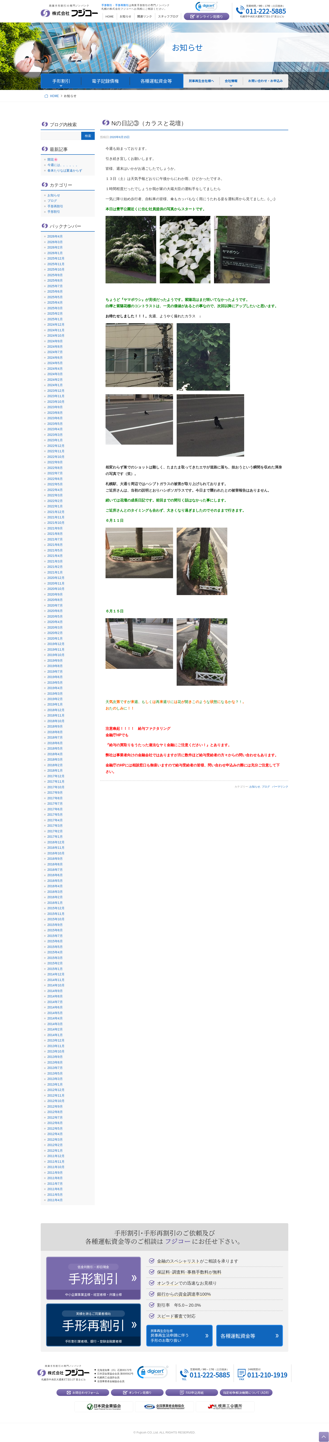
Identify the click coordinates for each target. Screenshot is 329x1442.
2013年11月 (56, 1046)
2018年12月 (56, 710)
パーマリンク (280, 786)
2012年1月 (55, 1150)
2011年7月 (55, 1183)
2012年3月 (55, 1139)
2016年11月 (56, 847)
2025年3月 (55, 308)
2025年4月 (55, 302)
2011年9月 (55, 1172)
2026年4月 (55, 236)
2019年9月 (55, 660)
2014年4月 (55, 1018)
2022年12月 (56, 446)
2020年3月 (55, 627)
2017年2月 (55, 831)
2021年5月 (55, 550)
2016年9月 (55, 858)
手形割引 (53, 211)
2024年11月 (56, 330)
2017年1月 (55, 836)
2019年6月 (55, 677)
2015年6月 (55, 941)
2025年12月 (56, 258)
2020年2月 (55, 633)
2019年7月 (55, 671)
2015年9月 (55, 925)
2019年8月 (55, 666)
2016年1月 (55, 903)
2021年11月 (56, 517)
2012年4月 (55, 1134)
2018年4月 (55, 754)
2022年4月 (55, 490)
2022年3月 (55, 495)
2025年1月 (55, 319)
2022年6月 (55, 479)
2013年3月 (55, 1079)
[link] (206, 7)
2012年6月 (55, 1123)
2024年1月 (55, 385)
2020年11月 (56, 583)
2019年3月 (55, 693)
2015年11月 (56, 914)
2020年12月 (56, 578)
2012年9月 (55, 1106)
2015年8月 (55, 930)
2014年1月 (55, 1035)
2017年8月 (55, 798)
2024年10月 (56, 335)
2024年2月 (55, 379)
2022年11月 (56, 451)
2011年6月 (55, 1189)
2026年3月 (55, 242)
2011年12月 (56, 1156)
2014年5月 (55, 1013)
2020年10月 (56, 589)
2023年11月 (56, 396)
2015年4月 (55, 952)
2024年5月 (55, 363)
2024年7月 (55, 352)
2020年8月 (55, 600)
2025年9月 (55, 275)
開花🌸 (52, 159)
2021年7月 (55, 539)
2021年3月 (55, 561)
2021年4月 (55, 556)
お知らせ (254, 786)
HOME (54, 96)
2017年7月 (55, 803)
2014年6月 (55, 1007)
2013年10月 (56, 1051)
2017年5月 (55, 814)
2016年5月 (55, 880)
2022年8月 (55, 468)
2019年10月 (56, 655)
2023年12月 (56, 390)
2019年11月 (56, 649)
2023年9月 (55, 407)
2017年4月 (55, 820)
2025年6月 (55, 291)
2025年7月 (55, 286)
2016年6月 (55, 875)
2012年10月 (56, 1101)
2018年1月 (55, 770)
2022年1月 (55, 506)
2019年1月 (55, 704)
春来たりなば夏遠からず (64, 170)
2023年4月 (55, 429)
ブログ (266, 786)
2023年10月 (56, 401)
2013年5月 (55, 1073)
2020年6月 (55, 611)
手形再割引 (55, 206)
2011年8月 (55, 1178)
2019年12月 (56, 644)
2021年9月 (55, 528)
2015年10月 (56, 919)
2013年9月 (55, 1057)
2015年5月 (55, 947)
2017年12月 (56, 776)
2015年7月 (55, 936)
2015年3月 (55, 958)
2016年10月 (56, 853)
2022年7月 (55, 473)
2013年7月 (55, 1068)
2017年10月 (56, 787)
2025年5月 (55, 297)
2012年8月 (55, 1112)
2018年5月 (55, 748)
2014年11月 (56, 980)
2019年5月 (55, 682)
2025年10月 (56, 269)
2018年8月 (55, 732)
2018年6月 (55, 743)
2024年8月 (55, 346)
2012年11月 (56, 1095)
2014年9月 (55, 991)
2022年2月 (55, 501)
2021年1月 (55, 572)
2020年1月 (55, 638)
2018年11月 (56, 715)
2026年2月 (55, 247)
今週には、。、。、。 (63, 165)
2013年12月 (56, 1040)
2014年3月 (55, 1024)
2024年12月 (56, 324)
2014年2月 (55, 1029)
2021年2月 (55, 567)
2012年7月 (55, 1117)
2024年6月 (55, 357)
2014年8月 (55, 996)
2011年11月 (56, 1161)
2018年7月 (55, 737)
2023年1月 (55, 440)
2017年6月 (55, 809)
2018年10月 (56, 721)
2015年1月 (55, 969)
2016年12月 (56, 842)
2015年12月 (56, 908)
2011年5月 (55, 1194)
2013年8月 (55, 1062)
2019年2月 (55, 699)
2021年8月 (55, 533)
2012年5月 (55, 1128)
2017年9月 (55, 792)
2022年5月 (55, 484)
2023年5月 (55, 423)
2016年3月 (55, 891)
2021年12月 (56, 512)
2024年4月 (55, 368)
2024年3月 (55, 374)
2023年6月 (55, 418)
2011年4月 (55, 1200)
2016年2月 (55, 897)
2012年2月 (55, 1145)
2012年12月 (56, 1090)
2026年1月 (55, 253)
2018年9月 (55, 726)
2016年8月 (55, 864)
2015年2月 (55, 963)
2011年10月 (56, 1167)
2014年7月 (55, 1002)
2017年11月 (56, 781)
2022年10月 (56, 457)
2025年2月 (55, 313)
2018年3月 (55, 759)
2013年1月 (55, 1084)
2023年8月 (55, 412)
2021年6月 (55, 544)
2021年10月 (56, 522)
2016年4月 (55, 886)
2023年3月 (55, 435)
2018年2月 (55, 765)
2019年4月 (55, 688)
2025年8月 (55, 280)
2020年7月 (55, 605)
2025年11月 (56, 264)
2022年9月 (55, 462)
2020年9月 (55, 594)
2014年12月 (56, 974)
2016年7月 (55, 869)
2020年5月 (55, 616)
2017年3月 (55, 825)
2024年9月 (55, 341)
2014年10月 (56, 985)
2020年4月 (55, 622)
